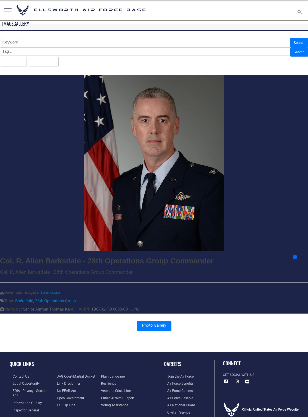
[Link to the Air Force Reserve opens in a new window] (176, 394)
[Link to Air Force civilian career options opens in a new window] (175, 408)
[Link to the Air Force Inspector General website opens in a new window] (22, 401)
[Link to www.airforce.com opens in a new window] (177, 373)
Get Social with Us (238, 372)
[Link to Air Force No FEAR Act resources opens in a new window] (65, 387)
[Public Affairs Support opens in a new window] (117, 394)
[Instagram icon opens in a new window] (237, 378)
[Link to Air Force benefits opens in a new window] (177, 380)
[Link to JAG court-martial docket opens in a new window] (74, 373)
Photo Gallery (154, 323)
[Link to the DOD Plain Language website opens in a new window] (113, 373)
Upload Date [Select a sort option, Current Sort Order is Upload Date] (48, 58)
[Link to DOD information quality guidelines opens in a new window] (23, 394)
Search (298, 42)
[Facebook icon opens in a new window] (226, 378)
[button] (7, 10)
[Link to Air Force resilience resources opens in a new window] (109, 380)
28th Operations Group (55, 297)
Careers (172, 360)
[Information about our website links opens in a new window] (67, 380)
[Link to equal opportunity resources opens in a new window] (22, 380)
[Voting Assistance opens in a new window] (115, 401)
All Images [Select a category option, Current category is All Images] (13, 58)
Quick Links (21, 360)
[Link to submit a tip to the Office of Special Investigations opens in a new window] (64, 401)
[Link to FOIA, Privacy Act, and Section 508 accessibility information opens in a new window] (29, 387)
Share (300, 254)
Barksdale (24, 297)
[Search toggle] (300, 10)
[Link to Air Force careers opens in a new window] (176, 387)
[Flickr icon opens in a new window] (247, 378)
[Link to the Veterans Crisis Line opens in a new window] (116, 387)
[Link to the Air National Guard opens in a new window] (177, 401)
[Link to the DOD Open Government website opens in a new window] (68, 394)
